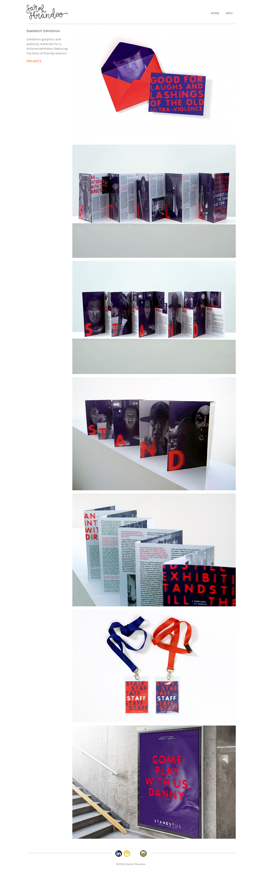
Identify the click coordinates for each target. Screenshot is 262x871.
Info (229, 13)
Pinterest (135, 853)
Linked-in (118, 853)
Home (215, 13)
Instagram (143, 853)
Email (127, 853)
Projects (34, 61)
